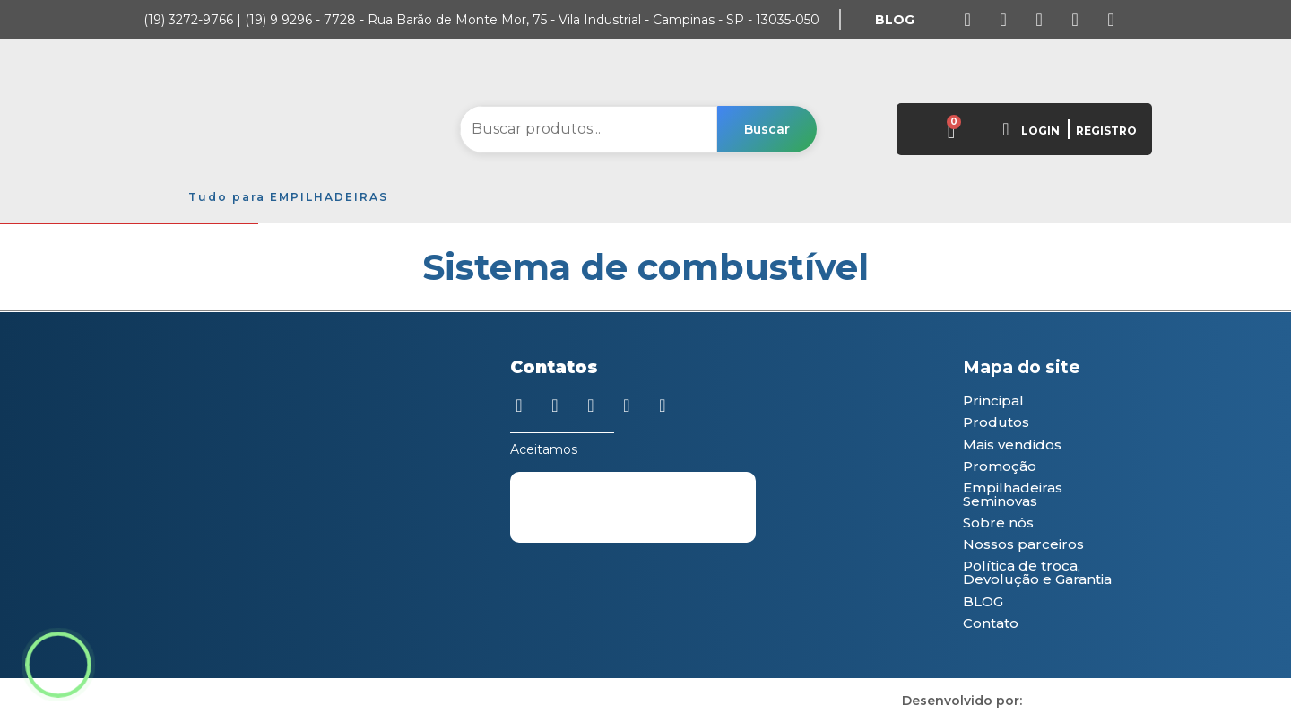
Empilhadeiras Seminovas (1012, 494)
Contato (990, 623)
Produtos (996, 422)
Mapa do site (1021, 367)
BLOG (983, 601)
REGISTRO (1106, 130)
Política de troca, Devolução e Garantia (1037, 572)
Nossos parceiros (1023, 544)
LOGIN (1040, 130)
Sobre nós (998, 522)
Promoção (999, 466)
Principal (993, 400)
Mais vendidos (1012, 444)
